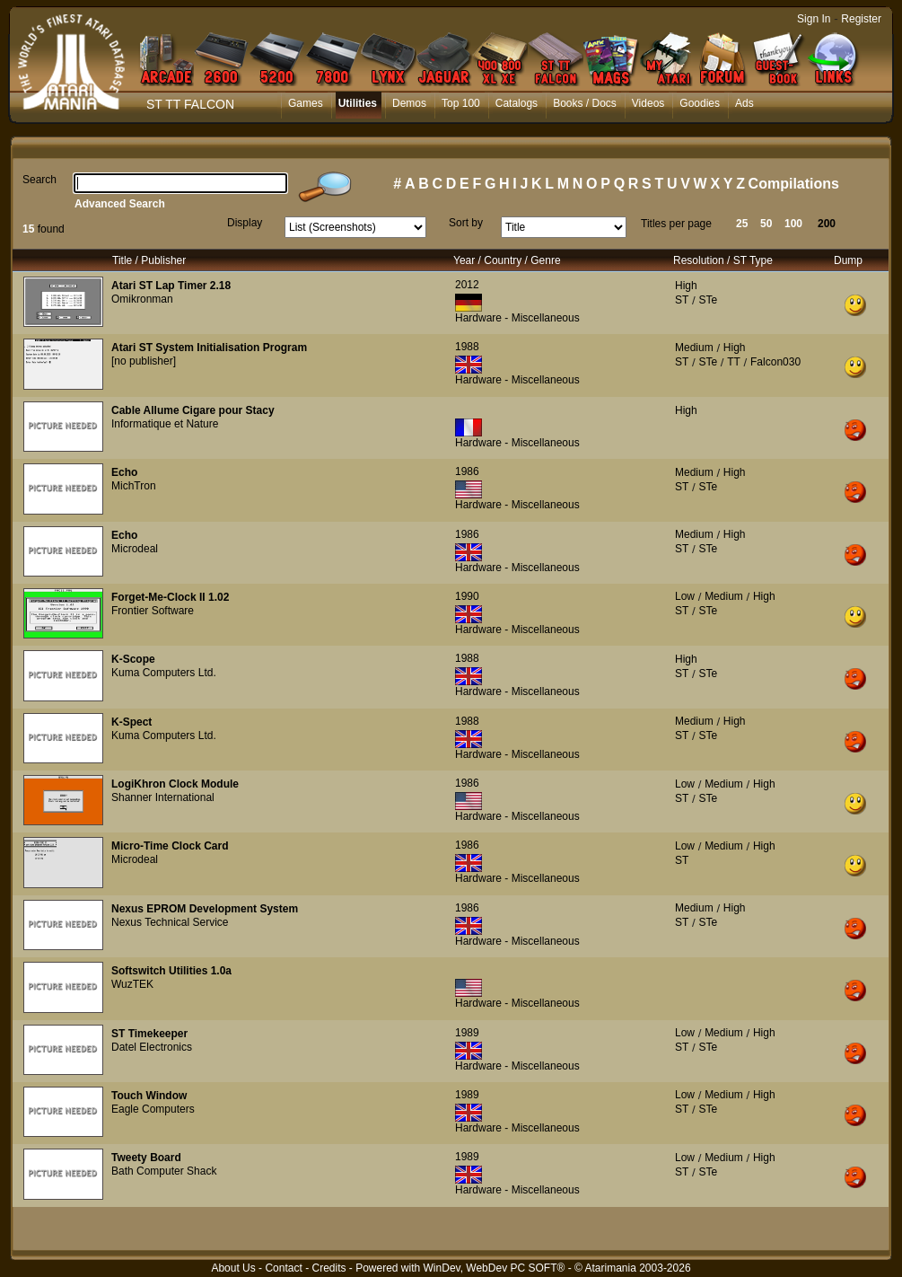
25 (742, 223)
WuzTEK (132, 984)
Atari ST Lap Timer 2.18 (171, 285)
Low (685, 596)
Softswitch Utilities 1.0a (171, 970)
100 (793, 223)
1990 (467, 596)
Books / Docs (585, 103)
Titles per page (676, 223)
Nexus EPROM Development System (204, 909)
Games (305, 103)
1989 (467, 1032)
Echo (124, 472)
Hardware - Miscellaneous (517, 318)
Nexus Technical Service (170, 922)
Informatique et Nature (164, 424)
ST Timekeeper (149, 1033)
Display (244, 222)
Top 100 (461, 103)
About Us (233, 1268)
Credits (328, 1268)
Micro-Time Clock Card (169, 846)
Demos (409, 103)
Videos (648, 103)
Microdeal (134, 548)
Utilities (357, 103)
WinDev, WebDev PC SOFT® (494, 1268)
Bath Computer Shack (163, 1171)
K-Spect (131, 722)
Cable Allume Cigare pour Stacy (193, 410)
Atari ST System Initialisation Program (209, 347)
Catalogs (516, 103)
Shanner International (163, 797)
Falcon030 (775, 362)
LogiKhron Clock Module (175, 784)
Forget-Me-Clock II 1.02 (170, 597)
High (686, 285)
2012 (467, 284)
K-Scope (133, 659)
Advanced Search (119, 204)
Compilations (794, 183)
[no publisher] (143, 361)
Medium (694, 347)
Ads (744, 103)
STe (707, 300)
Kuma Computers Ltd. (163, 672)
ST (681, 300)
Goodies (699, 103)
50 (766, 223)
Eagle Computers (153, 1109)
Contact (283, 1268)
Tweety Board (146, 1157)
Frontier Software (152, 610)
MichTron (133, 486)
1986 (467, 471)
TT (733, 362)
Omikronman (142, 299)
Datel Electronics (151, 1047)
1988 (467, 346)
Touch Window (149, 1095)
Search (39, 179)
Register (861, 19)
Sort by (466, 222)
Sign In (813, 19)
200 (827, 223)
